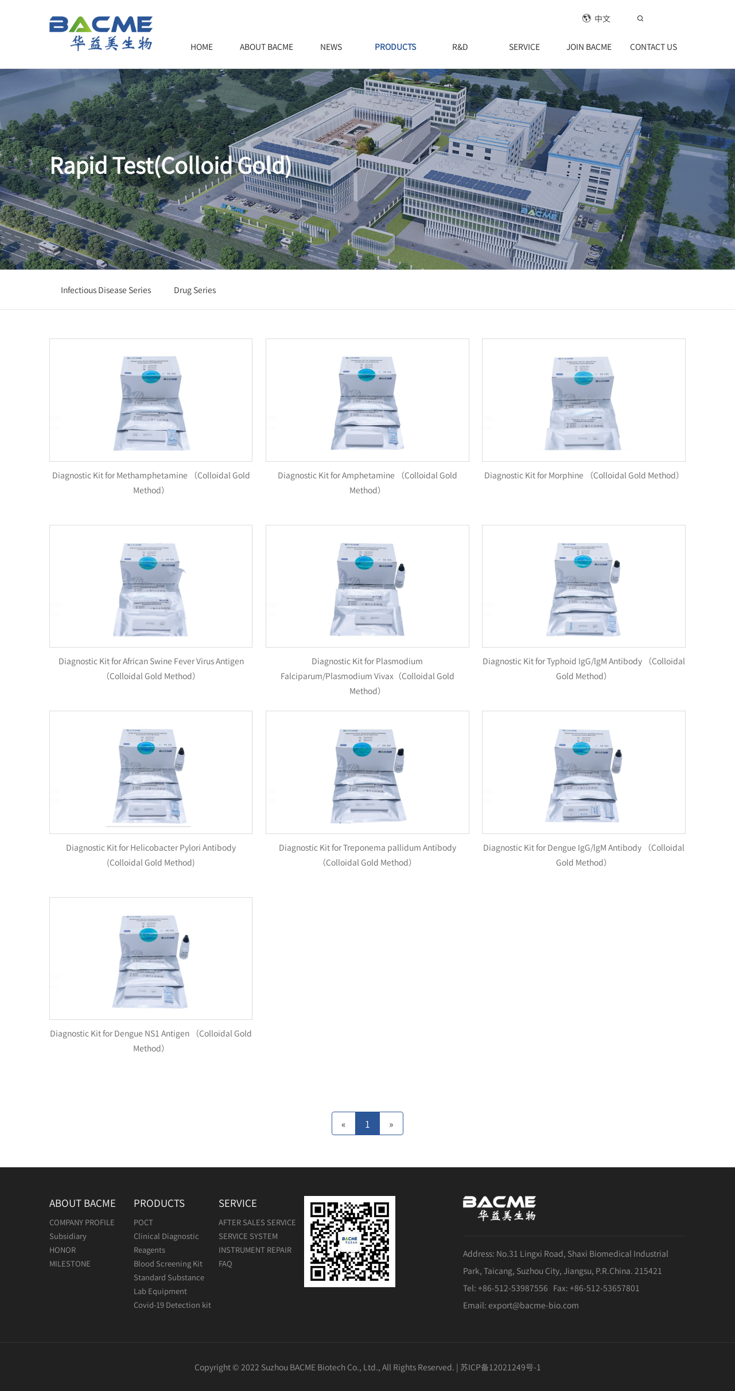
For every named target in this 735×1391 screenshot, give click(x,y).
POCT (143, 1222)
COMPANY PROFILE (82, 1222)
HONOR (62, 1249)
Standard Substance (169, 1277)
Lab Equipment (160, 1290)
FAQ (225, 1263)
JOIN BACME (589, 46)
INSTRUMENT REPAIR (255, 1249)
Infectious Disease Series (106, 289)
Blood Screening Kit (168, 1263)
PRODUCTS (395, 46)
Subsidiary (68, 1235)
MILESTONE (70, 1263)
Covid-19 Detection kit (172, 1304)
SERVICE (524, 46)
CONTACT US (653, 46)
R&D (460, 46)
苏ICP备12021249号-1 (500, 1367)
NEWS (331, 46)
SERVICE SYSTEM (248, 1235)
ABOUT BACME (266, 46)
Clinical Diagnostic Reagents (166, 1242)
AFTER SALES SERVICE (257, 1222)
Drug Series (195, 289)
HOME (201, 46)
